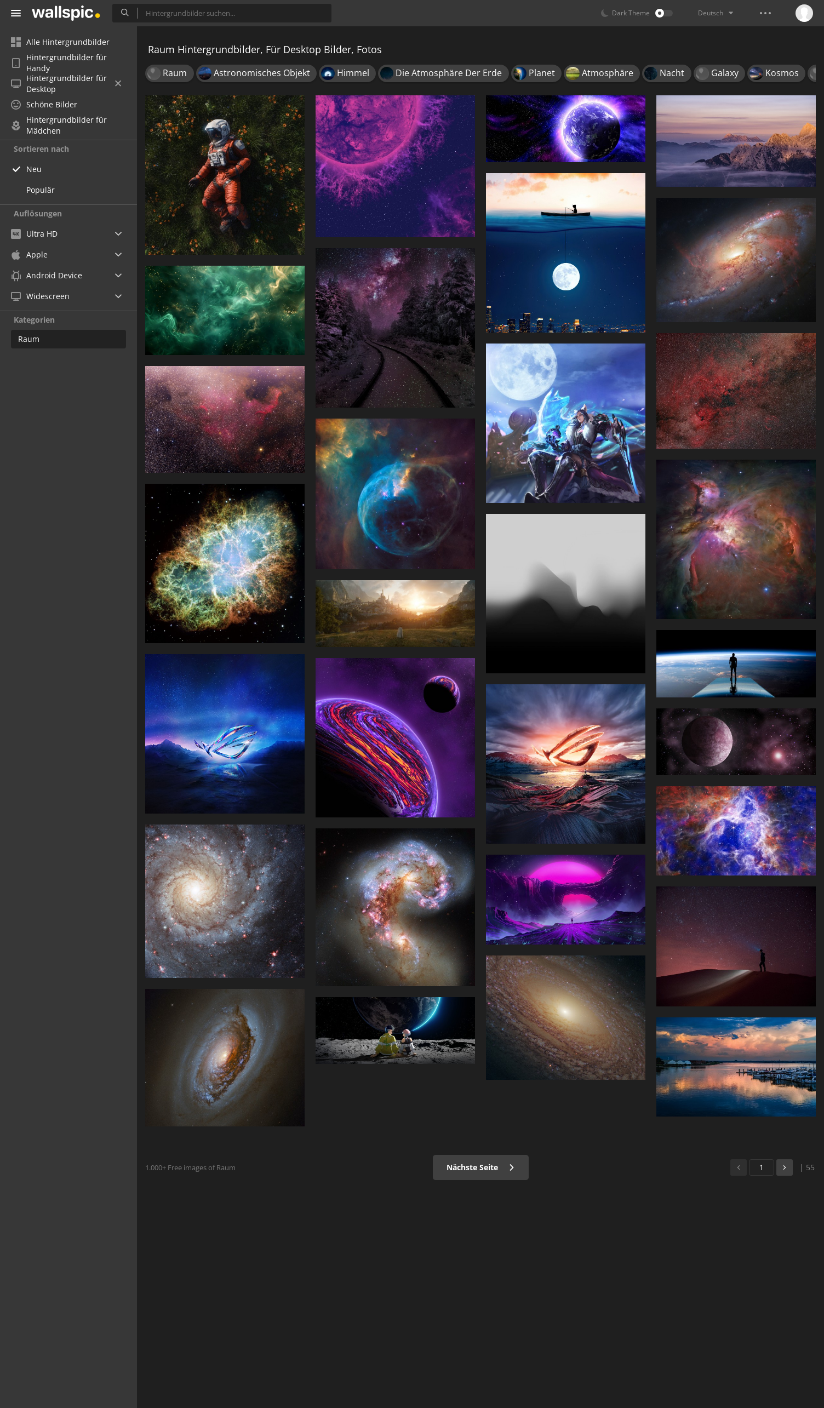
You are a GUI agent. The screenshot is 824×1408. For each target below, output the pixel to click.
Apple (29, 254)
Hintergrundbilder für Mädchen (59, 125)
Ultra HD (34, 233)
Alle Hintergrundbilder (60, 42)
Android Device (46, 275)
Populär (40, 190)
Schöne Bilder (44, 104)
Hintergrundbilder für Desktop (66, 83)
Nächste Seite (481, 1167)
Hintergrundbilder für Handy (59, 63)
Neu (34, 169)
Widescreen (40, 296)
